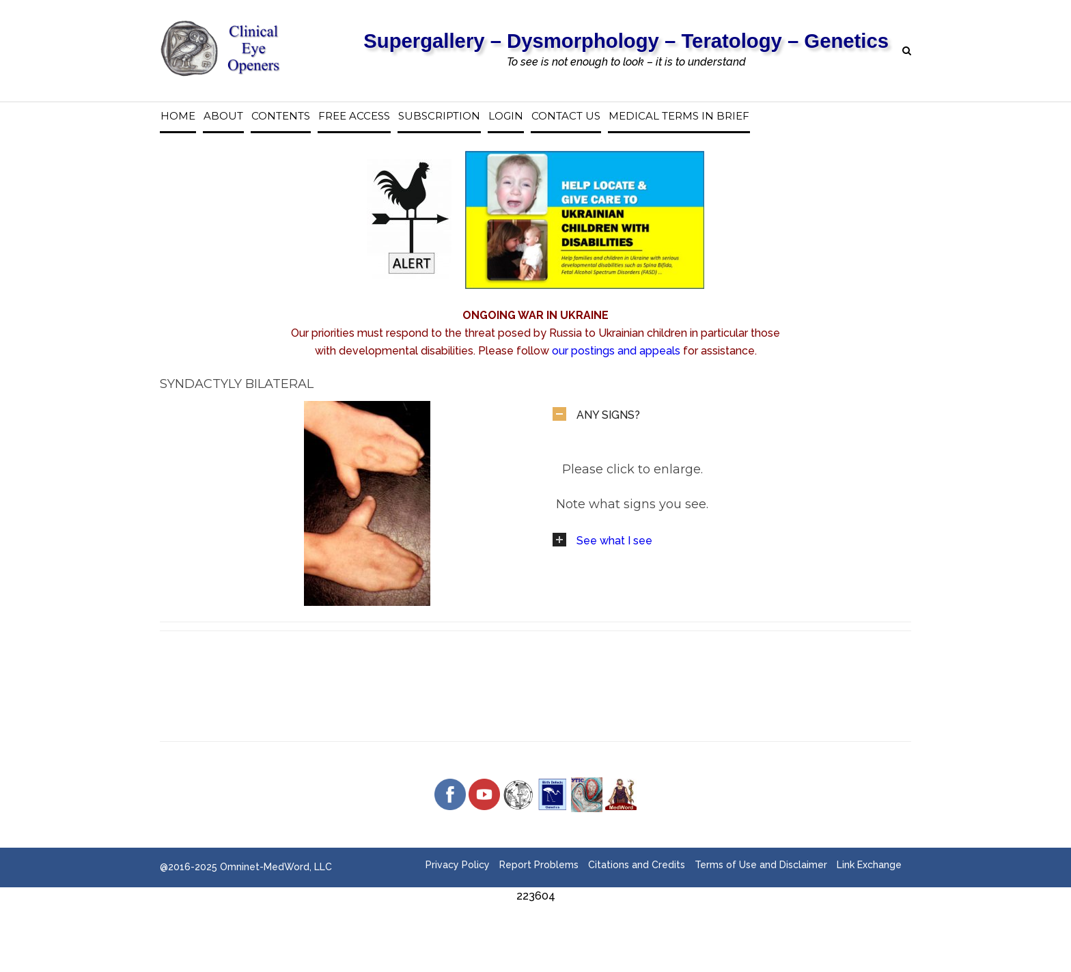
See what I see (614, 540)
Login (505, 116)
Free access (354, 116)
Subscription (439, 116)
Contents (280, 116)
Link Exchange (869, 864)
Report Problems (539, 864)
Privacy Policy (458, 864)
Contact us (565, 116)
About (223, 116)
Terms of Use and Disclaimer (761, 864)
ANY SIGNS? (608, 414)
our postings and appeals (616, 350)
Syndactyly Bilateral (237, 383)
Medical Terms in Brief (679, 116)
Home (178, 116)
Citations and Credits (636, 864)
